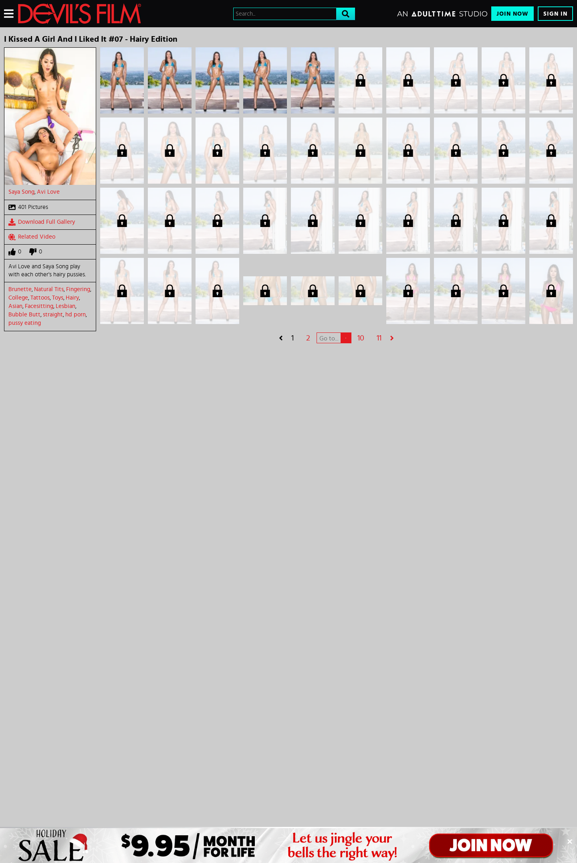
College (18, 298)
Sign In (555, 14)
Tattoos (40, 298)
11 (379, 338)
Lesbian (65, 306)
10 (360, 338)
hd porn (75, 315)
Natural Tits (49, 289)
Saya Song (21, 192)
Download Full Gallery (41, 222)
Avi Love (48, 192)
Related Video (31, 237)
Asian (15, 306)
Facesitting (39, 306)
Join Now (512, 14)
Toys (57, 298)
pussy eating (24, 323)
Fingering (78, 289)
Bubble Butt (24, 315)
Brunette (20, 289)
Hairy (72, 298)
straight (53, 315)
